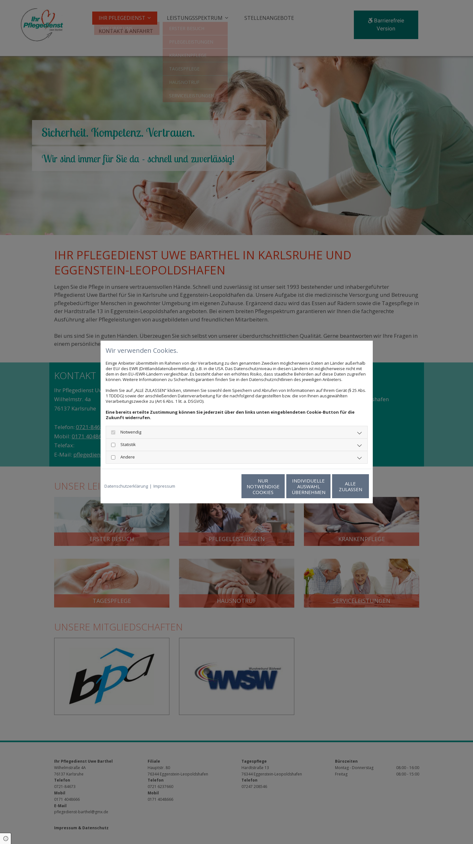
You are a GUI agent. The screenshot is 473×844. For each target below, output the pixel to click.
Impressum (164, 486)
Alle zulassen (339, 486)
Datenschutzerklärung (126, 486)
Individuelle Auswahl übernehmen (278, 486)
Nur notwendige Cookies (217, 486)
